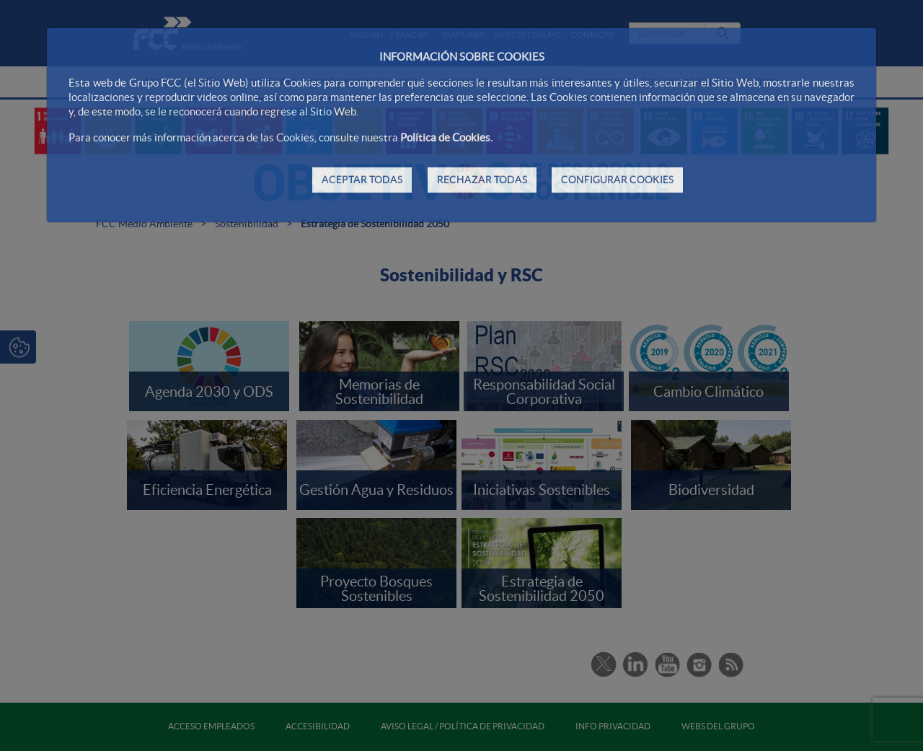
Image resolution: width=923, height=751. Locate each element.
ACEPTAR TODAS (362, 179)
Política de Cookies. (446, 137)
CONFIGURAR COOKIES (617, 179)
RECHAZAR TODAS (482, 179)
